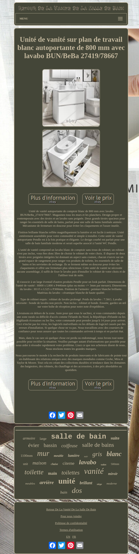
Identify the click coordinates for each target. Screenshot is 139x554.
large (43, 438)
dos (77, 490)
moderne (111, 483)
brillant (86, 483)
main (52, 473)
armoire (29, 438)
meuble (58, 455)
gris (97, 454)
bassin (50, 445)
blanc (114, 453)
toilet (103, 464)
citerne (69, 463)
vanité (94, 471)
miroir (113, 474)
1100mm (27, 455)
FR (74, 536)
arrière (47, 482)
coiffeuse (69, 445)
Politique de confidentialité (71, 523)
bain (63, 492)
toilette (34, 472)
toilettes (71, 473)
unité (66, 481)
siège (99, 484)
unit (25, 464)
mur (43, 453)
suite (115, 438)
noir (86, 456)
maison (39, 463)
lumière (74, 455)
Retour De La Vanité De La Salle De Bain (71, 509)
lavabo (87, 462)
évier (33, 445)
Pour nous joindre (71, 516)
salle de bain (78, 437)
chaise (54, 464)
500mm (115, 464)
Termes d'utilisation (71, 530)
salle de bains (98, 445)
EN (68, 536)
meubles (30, 483)
